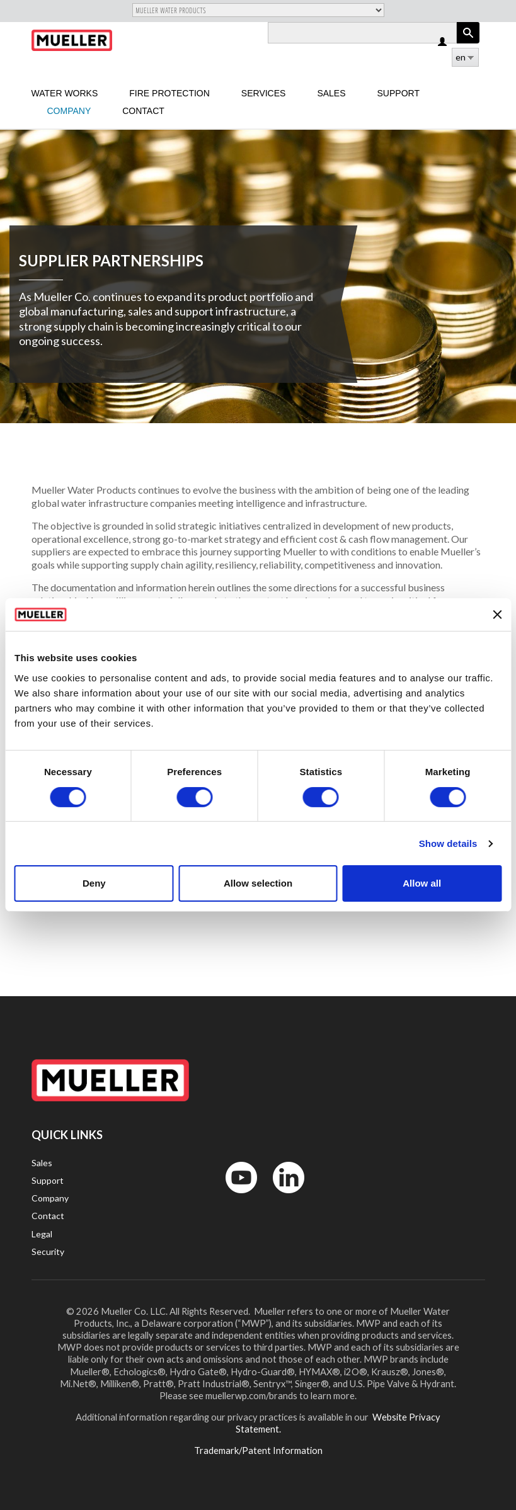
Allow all (422, 883)
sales (331, 93)
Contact (143, 111)
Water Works (65, 93)
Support (398, 93)
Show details (448, 843)
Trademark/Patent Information (258, 1450)
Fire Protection (169, 93)
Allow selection (258, 883)
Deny (94, 883)
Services (263, 93)
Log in (443, 42)
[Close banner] (497, 614)
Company (69, 111)
